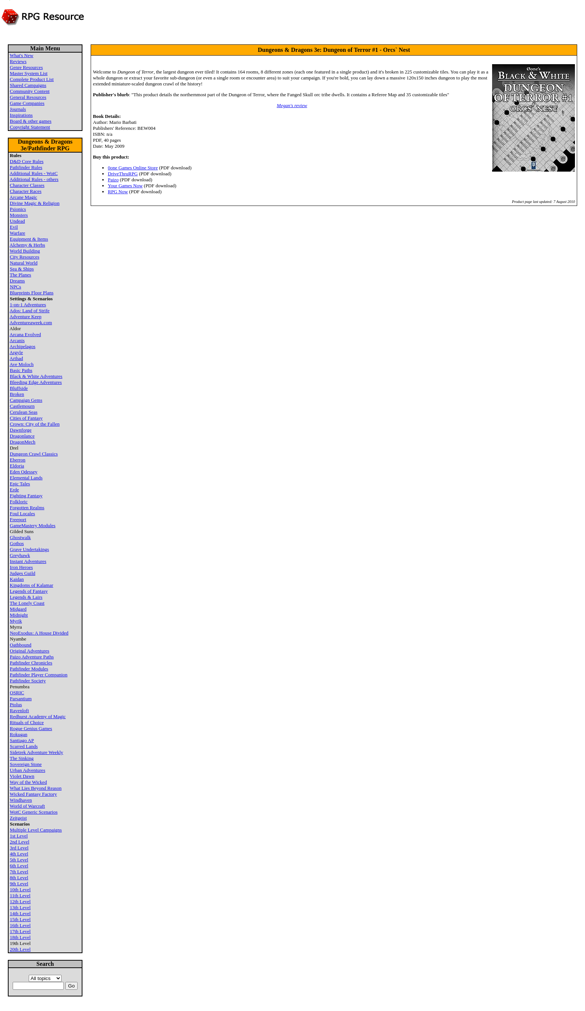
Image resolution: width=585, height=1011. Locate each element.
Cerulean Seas (23, 412)
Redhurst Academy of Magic (38, 716)
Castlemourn (22, 406)
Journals (18, 109)
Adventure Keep (26, 316)
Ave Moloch (22, 364)
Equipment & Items (29, 239)
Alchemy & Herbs (27, 245)
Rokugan (18, 734)
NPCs (15, 286)
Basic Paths (21, 370)
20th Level (20, 949)
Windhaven (21, 800)
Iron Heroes (21, 567)
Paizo (113, 179)
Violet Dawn (22, 776)
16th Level (20, 925)
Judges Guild (22, 573)
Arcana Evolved (25, 334)
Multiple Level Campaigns (36, 830)
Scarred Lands (24, 746)
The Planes (20, 275)
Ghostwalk (20, 537)
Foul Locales (22, 513)
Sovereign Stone (26, 764)
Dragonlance (22, 436)
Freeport (18, 519)
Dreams (17, 281)
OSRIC (17, 692)
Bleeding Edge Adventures (36, 382)
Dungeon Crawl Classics (34, 454)
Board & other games (30, 121)
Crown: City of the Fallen (35, 424)
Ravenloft (19, 710)
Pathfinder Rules (26, 167)
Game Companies (27, 103)
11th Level (20, 895)
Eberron (17, 460)
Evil (14, 227)
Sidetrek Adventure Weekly (36, 752)
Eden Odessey (23, 472)
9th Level (19, 883)
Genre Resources (26, 67)
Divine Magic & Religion (34, 203)
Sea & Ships (22, 269)
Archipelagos (22, 346)
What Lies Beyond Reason (36, 788)
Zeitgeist (18, 818)
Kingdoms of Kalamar (31, 585)
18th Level (20, 937)
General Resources (28, 97)
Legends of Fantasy (29, 591)
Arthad (16, 358)
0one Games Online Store (133, 167)
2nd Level (19, 842)
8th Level (19, 877)
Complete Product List (32, 79)
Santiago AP (22, 740)
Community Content (30, 91)
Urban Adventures (27, 770)
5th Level (19, 860)
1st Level (19, 836)
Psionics (18, 209)
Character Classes (27, 185)
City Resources (24, 257)
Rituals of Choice (27, 722)
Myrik (16, 621)
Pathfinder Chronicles (31, 663)
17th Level (20, 931)
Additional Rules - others (34, 179)
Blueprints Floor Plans (31, 292)
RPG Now (118, 191)
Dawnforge (20, 430)
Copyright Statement (30, 127)
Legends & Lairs (26, 597)
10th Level (20, 889)
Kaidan (17, 579)
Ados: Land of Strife (30, 310)
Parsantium (21, 698)
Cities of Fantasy (26, 418)
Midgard (18, 609)
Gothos (17, 543)
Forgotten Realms (27, 507)
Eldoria (17, 466)
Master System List (28, 73)
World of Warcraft (27, 806)
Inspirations (21, 115)
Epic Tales (20, 483)
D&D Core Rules (26, 161)
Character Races (25, 191)
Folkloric (19, 501)
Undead (17, 221)
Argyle (16, 352)
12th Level (20, 901)
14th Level (20, 913)
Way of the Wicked (28, 782)
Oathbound (20, 645)
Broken (17, 394)
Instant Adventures (28, 561)
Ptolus (16, 704)
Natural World (23, 263)
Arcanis (17, 340)
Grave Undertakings (29, 549)
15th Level (20, 919)
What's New (21, 55)
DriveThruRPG (123, 173)
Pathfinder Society (28, 680)
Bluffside (19, 388)
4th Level (19, 854)
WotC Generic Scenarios (33, 812)
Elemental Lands (26, 478)
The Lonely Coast (27, 603)
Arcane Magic (23, 197)
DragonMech (22, 442)
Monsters (19, 215)
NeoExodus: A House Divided (39, 633)
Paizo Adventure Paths (32, 657)
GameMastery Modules (32, 525)
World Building (25, 251)
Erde (14, 489)
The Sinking (22, 758)
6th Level (19, 865)
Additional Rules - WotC (34, 173)
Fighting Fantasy (26, 495)
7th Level (19, 871)
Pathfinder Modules (29, 669)
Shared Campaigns (28, 85)
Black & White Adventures (36, 376)
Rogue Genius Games (31, 728)
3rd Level (19, 848)
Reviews (18, 61)
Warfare (17, 233)
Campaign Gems (26, 400)
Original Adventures (29, 651)
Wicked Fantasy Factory (33, 794)
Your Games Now (125, 185)
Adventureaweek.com (31, 322)
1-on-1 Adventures (28, 304)
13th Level (20, 907)
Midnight (19, 615)
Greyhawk (20, 555)
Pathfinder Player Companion (39, 674)
